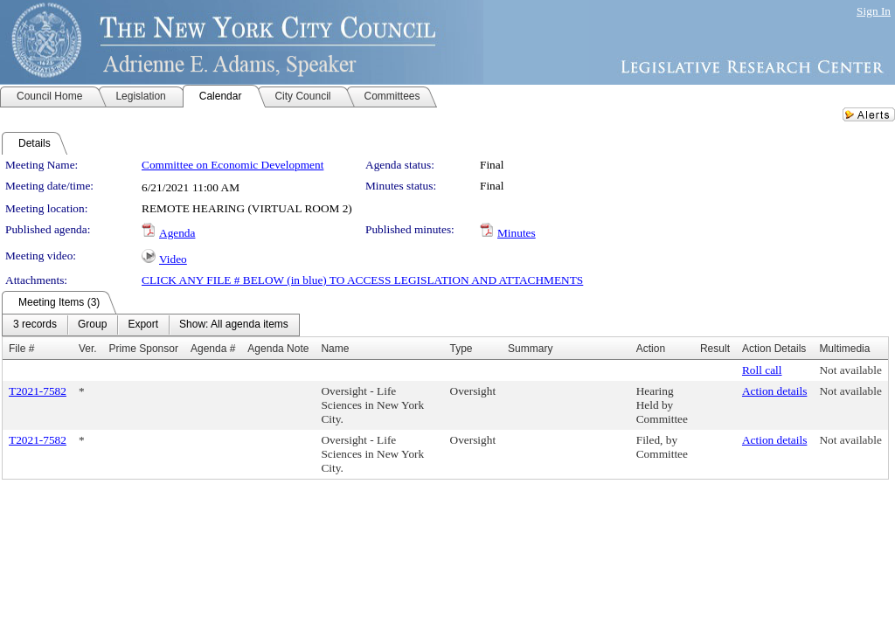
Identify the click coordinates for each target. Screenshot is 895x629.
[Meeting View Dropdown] (234, 324)
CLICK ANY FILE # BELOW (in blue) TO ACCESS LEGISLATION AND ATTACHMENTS (362, 280)
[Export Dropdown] (143, 324)
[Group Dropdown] (92, 324)
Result (715, 348)
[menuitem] (35, 324)
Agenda (177, 232)
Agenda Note (278, 348)
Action (650, 348)
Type (461, 348)
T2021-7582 (37, 390)
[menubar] (151, 325)
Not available (850, 370)
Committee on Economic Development (232, 164)
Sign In (874, 10)
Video (173, 259)
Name (335, 348)
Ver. (88, 348)
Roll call (762, 370)
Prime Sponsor (143, 348)
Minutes (516, 232)
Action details (774, 390)
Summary (530, 348)
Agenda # (213, 348)
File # (21, 348)
